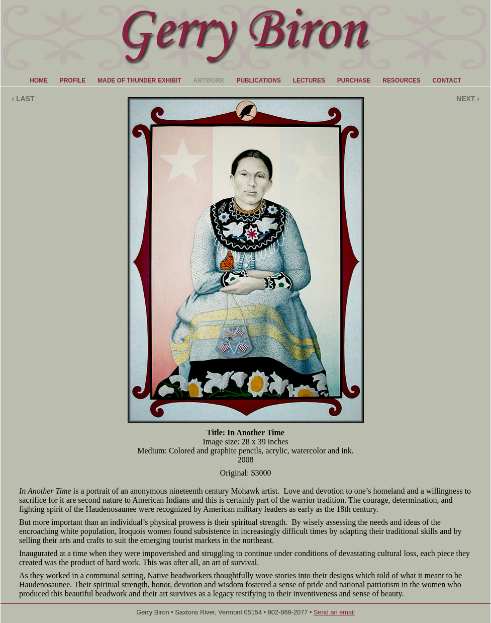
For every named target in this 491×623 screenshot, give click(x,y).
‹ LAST (23, 99)
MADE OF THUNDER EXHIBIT (139, 80)
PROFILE (73, 80)
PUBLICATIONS (259, 80)
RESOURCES (401, 80)
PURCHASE (354, 80)
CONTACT (447, 80)
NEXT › (467, 99)
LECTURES (309, 80)
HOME (39, 80)
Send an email (334, 612)
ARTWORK (209, 80)
